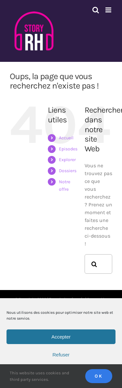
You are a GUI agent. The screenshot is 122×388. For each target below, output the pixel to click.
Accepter (61, 337)
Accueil (66, 138)
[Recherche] (94, 264)
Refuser (61, 354)
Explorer (67, 159)
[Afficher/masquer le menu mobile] (108, 10)
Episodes (68, 149)
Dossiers (67, 170)
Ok (99, 376)
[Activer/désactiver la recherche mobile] (95, 10)
